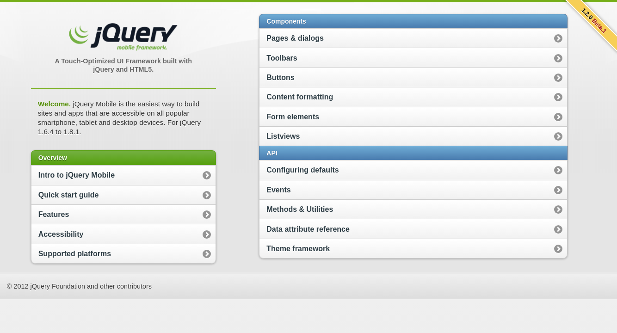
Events (278, 190)
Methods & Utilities (299, 209)
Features (53, 214)
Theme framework (298, 249)
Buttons (280, 77)
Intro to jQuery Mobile (76, 175)
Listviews (283, 136)
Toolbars (281, 58)
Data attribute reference (308, 229)
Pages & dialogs (295, 38)
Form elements (292, 117)
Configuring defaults (302, 170)
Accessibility (61, 234)
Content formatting (299, 97)
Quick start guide (68, 195)
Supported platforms (74, 254)
